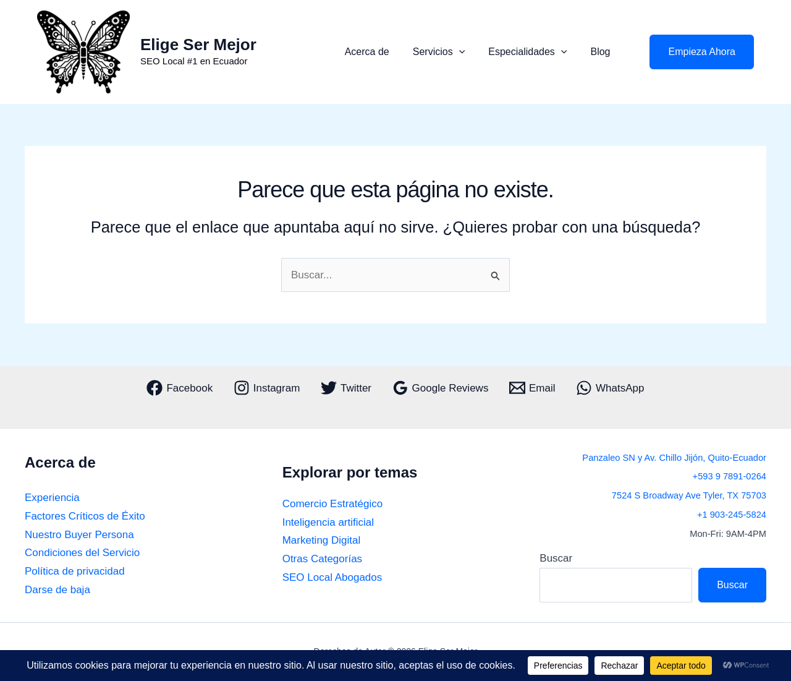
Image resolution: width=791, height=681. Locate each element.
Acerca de (380, 51)
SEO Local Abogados (332, 577)
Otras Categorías (322, 559)
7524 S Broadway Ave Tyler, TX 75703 (689, 495)
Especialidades (533, 52)
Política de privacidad (75, 571)
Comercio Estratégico (332, 504)
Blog (602, 51)
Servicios (448, 52)
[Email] (532, 388)
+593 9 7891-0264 (729, 476)
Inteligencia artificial (328, 522)
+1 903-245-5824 (731, 515)
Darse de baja (57, 590)
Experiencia (52, 497)
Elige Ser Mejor (198, 44)
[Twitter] (346, 388)
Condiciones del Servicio (82, 553)
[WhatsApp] (610, 388)
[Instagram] (266, 388)
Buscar (555, 558)
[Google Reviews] (440, 388)
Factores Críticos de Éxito (85, 516)
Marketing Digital (321, 540)
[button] (468, 52)
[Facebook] (180, 388)
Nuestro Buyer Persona (79, 535)
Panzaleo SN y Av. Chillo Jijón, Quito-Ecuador (674, 458)
